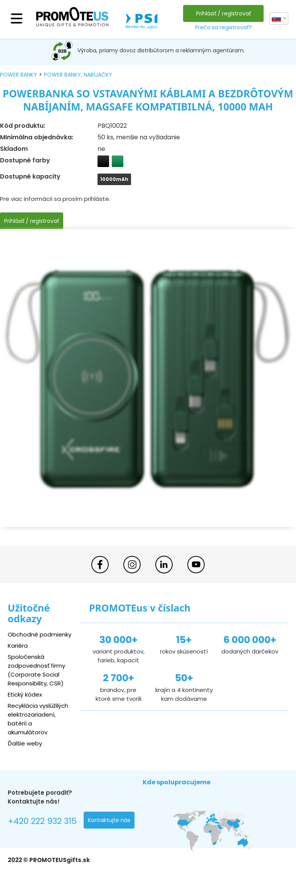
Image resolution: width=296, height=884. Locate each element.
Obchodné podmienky (39, 634)
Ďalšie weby (25, 743)
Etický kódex (25, 694)
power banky (18, 75)
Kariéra (18, 646)
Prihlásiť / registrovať (223, 13)
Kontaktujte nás (109, 820)
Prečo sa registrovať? (223, 27)
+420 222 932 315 (42, 821)
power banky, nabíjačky (78, 75)
